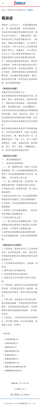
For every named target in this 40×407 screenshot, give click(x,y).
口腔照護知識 (10, 339)
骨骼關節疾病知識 (12, 370)
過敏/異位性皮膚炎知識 (14, 367)
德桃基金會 (9, 347)
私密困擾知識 (10, 363)
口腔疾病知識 (10, 343)
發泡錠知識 (9, 355)
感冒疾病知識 (10, 351)
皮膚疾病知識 (10, 359)
